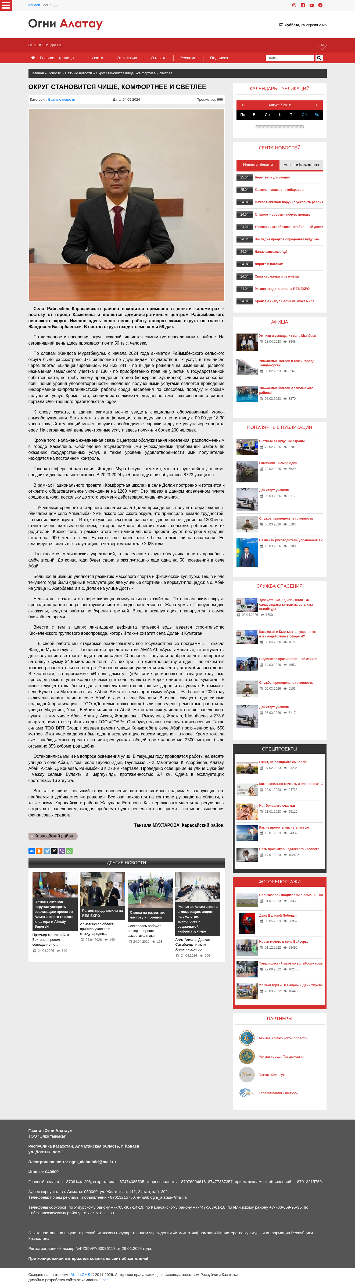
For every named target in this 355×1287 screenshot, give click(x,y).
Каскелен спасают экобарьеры (279, 190)
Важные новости (78, 73)
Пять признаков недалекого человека (289, 849)
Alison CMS (80, 1274)
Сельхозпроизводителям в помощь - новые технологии (304, 895)
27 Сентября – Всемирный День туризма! (292, 985)
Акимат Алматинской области (283, 1038)
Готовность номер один (278, 463)
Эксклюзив (127, 57)
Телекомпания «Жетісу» (278, 1093)
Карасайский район (54, 836)
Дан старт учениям (274, 490)
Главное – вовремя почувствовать (282, 214)
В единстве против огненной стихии (288, 659)
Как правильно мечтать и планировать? (291, 784)
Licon (103, 1280)
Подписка (219, 57)
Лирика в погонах (269, 264)
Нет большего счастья (277, 806)
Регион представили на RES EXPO (282, 289)
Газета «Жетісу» (272, 1075)
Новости (95, 57)
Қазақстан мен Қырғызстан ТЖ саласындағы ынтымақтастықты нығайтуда (286, 604)
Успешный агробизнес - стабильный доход (289, 227)
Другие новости (126, 863)
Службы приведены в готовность (286, 518)
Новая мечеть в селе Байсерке (284, 942)
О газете (159, 57)
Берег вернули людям (272, 177)
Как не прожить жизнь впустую (284, 827)
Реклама (188, 57)
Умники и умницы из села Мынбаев (287, 336)
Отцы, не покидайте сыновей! (283, 762)
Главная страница (57, 57)
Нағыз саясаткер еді (271, 252)
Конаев (34, 5)
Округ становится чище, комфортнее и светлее (134, 73)
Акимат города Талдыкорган (281, 1056)
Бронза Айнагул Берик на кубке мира (284, 301)
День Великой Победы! (278, 915)
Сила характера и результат (277, 276)
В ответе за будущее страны (282, 441)
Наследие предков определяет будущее (287, 239)
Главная (37, 73)
